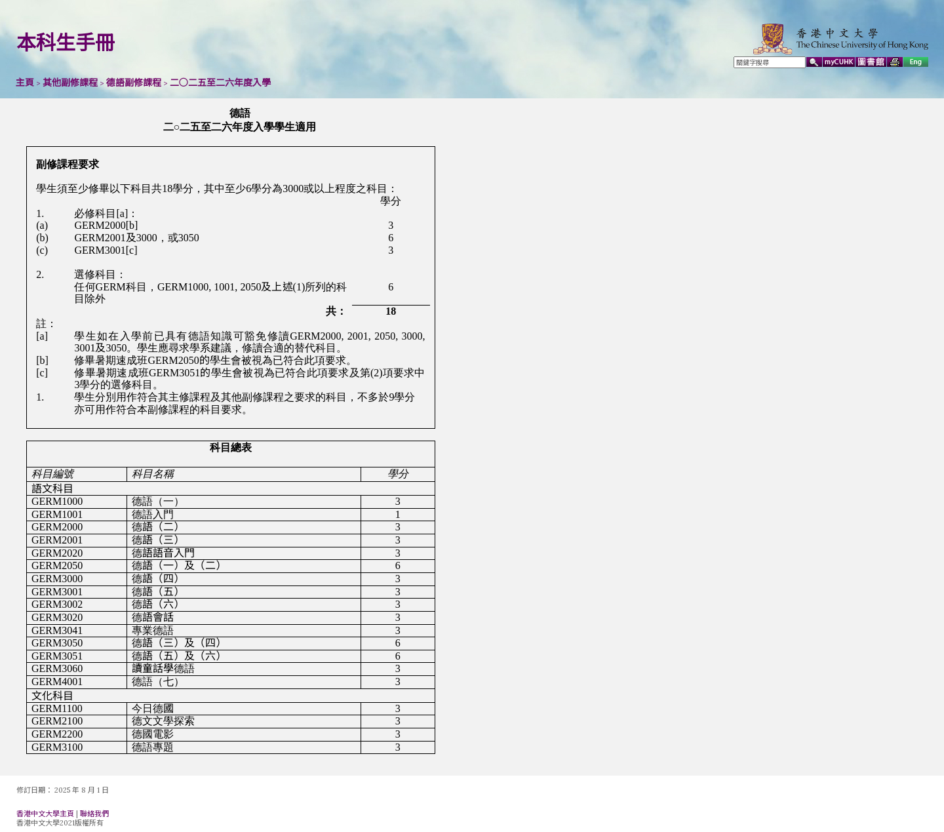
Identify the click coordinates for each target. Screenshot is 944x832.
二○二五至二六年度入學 (220, 83)
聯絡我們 (94, 813)
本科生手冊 (65, 42)
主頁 (25, 83)
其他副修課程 (70, 83)
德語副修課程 (133, 83)
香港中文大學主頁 (45, 813)
